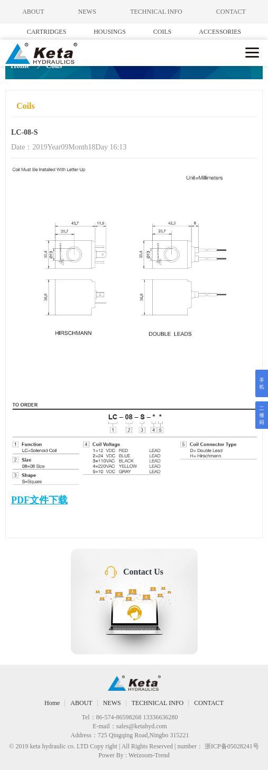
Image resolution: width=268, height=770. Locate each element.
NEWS (87, 11)
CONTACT (231, 11)
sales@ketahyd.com (141, 726)
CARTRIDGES (47, 31)
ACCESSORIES (220, 31)
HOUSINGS (110, 31)
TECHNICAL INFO (156, 11)
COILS (162, 31)
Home (20, 66)
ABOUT (33, 11)
